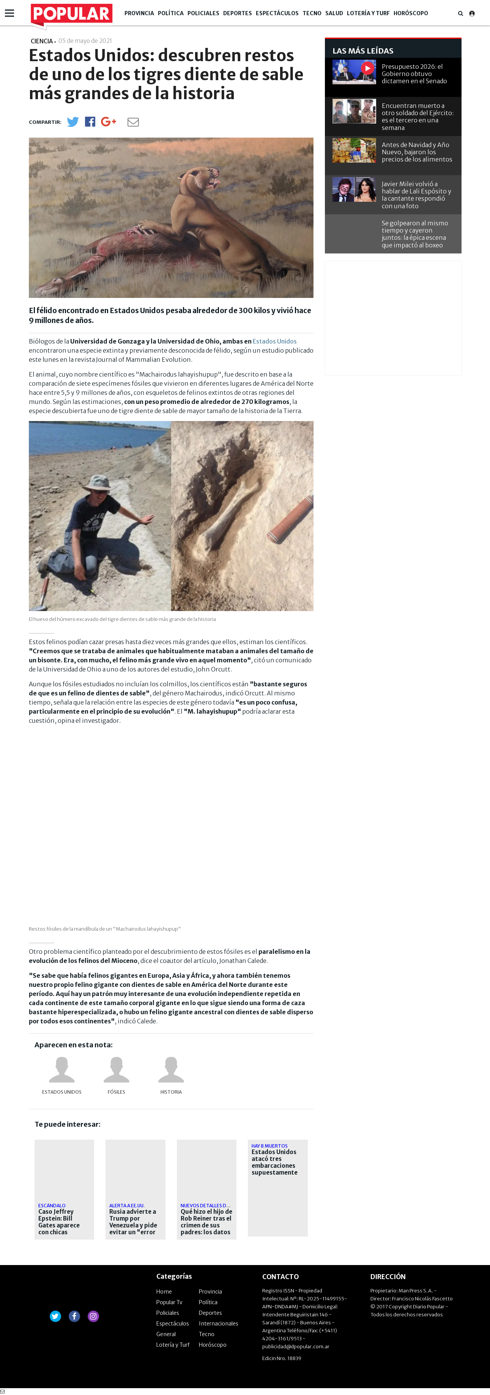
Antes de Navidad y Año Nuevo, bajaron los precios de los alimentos (417, 152)
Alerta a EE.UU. (127, 1205)
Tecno (312, 13)
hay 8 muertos (270, 1146)
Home (164, 1291)
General (166, 1334)
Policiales (203, 13)
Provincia (139, 13)
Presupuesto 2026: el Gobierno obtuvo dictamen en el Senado (414, 74)
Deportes (237, 13)
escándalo (52, 1205)
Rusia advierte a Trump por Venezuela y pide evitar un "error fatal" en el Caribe (133, 1228)
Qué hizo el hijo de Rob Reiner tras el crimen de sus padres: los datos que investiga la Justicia (206, 1228)
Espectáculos (277, 13)
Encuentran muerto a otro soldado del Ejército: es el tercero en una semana (418, 116)
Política (171, 13)
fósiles (116, 1092)
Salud (334, 13)
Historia (171, 1092)
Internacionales (218, 1323)
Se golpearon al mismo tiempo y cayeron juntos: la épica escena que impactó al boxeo (415, 234)
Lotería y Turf (368, 13)
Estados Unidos (275, 341)
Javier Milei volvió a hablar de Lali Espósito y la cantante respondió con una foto (416, 195)
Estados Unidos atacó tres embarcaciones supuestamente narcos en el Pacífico (275, 1169)
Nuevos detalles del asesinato (219, 1205)
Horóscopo (411, 13)
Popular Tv (169, 1302)
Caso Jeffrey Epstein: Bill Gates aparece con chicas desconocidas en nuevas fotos (62, 1228)
